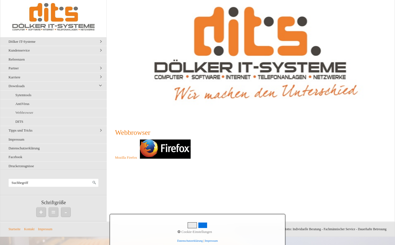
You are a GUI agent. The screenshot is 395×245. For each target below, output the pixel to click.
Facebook (15, 157)
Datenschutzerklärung (24, 148)
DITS (19, 121)
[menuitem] (55, 41)
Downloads (17, 86)
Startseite (15, 229)
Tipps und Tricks (20, 130)
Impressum (16, 139)
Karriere (14, 77)
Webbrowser (24, 112)
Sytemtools (23, 95)
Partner (14, 68)
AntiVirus (22, 104)
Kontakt (29, 229)
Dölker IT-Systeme (22, 41)
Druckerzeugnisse (21, 166)
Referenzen (17, 59)
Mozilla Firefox (126, 157)
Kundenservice (19, 50)
